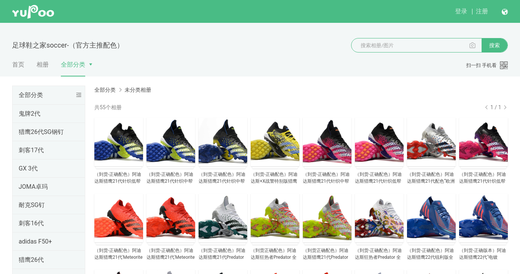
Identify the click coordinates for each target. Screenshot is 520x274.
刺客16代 (31, 223)
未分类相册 (137, 90)
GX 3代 (28, 168)
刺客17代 (31, 150)
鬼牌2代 (29, 113)
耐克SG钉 (32, 205)
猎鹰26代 (31, 259)
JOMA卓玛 (33, 186)
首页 (18, 64)
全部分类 (73, 64)
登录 (461, 11)
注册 (482, 11)
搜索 (494, 45)
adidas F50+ (35, 241)
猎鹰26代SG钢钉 (41, 131)
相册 (43, 64)
